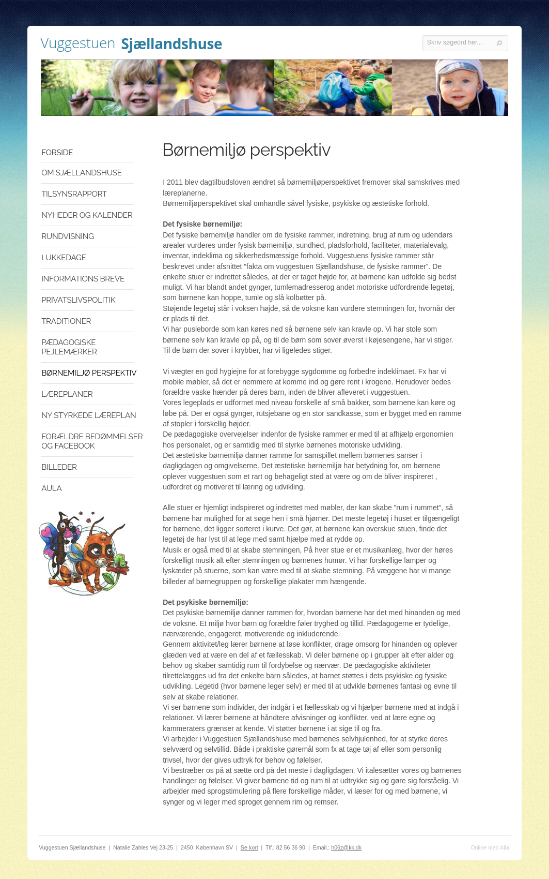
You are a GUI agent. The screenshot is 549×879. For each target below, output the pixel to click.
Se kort (249, 847)
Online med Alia (489, 847)
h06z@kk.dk (346, 847)
